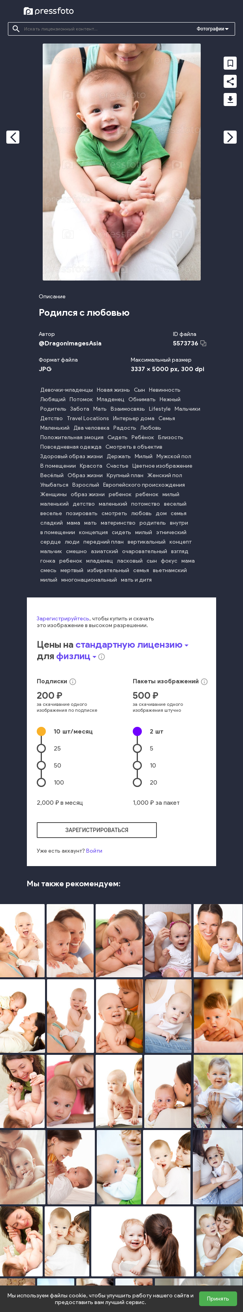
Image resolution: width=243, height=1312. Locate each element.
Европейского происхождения (144, 485)
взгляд (179, 551)
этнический (171, 532)
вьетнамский (170, 570)
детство (84, 504)
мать (90, 522)
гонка (47, 560)
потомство (145, 504)
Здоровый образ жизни (71, 456)
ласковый (130, 560)
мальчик (51, 551)
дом (161, 513)
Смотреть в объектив (133, 447)
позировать (82, 513)
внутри (179, 522)
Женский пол (164, 475)
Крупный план (125, 475)
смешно (76, 551)
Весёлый (52, 475)
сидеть (121, 532)
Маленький (55, 428)
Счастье (117, 466)
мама (73, 522)
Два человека (91, 428)
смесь (48, 570)
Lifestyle (160, 409)
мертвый (71, 570)
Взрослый (85, 485)
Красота (91, 466)
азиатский (104, 551)
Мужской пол (173, 456)
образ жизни (88, 494)
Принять (218, 1298)
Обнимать (142, 399)
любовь (141, 513)
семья (178, 513)
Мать (100, 409)
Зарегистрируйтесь (63, 618)
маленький (54, 504)
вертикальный (147, 541)
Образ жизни (85, 475)
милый (170, 494)
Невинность (165, 390)
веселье (51, 513)
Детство (51, 418)
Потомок (81, 399)
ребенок (120, 494)
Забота (79, 409)
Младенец (110, 399)
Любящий (53, 399)
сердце (50, 541)
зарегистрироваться (97, 830)
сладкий (51, 522)
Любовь (150, 428)
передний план (103, 541)
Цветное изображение (162, 466)
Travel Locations (88, 418)
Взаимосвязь (128, 409)
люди (72, 541)
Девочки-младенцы (66, 390)
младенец (99, 560)
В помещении (58, 466)
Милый (144, 456)
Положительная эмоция (72, 437)
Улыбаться (54, 485)
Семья (166, 418)
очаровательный (144, 551)
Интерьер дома (133, 418)
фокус (169, 560)
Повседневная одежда (71, 447)
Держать (119, 456)
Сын (139, 390)
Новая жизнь (113, 390)
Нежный (170, 399)
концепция (93, 532)
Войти (94, 850)
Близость (170, 437)
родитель (152, 522)
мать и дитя (136, 579)
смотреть (114, 513)
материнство (118, 522)
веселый (175, 504)
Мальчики (187, 409)
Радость (124, 428)
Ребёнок (143, 437)
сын (152, 560)
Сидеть (117, 437)
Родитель (53, 409)
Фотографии (210, 29)
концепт (181, 541)
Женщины (53, 494)
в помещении (57, 532)
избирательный (108, 570)
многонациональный (89, 579)
